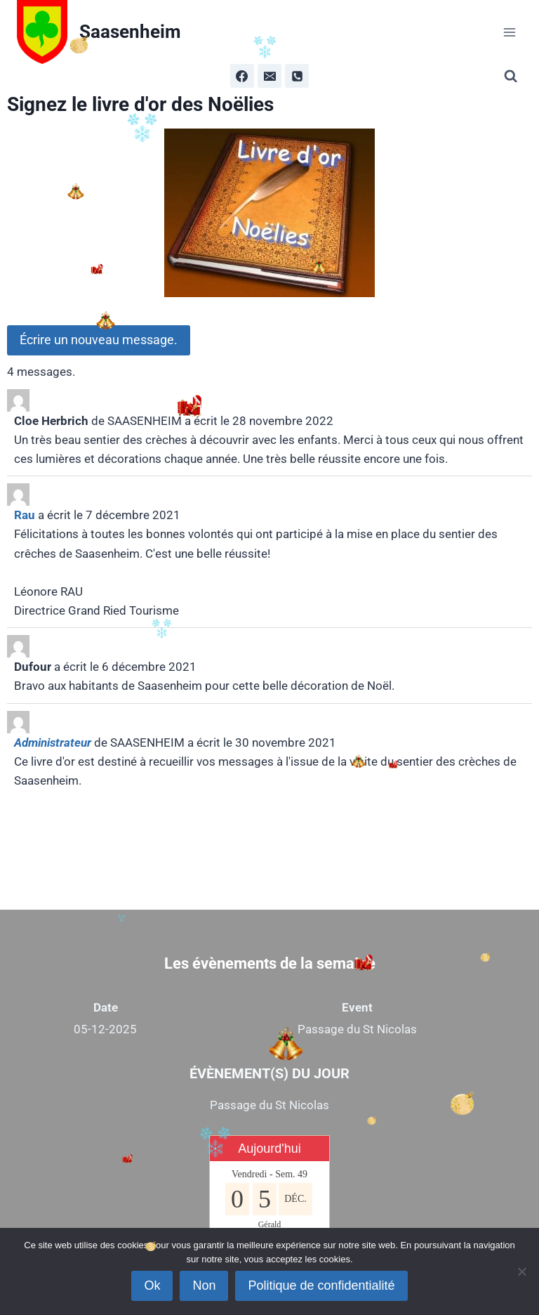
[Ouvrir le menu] (509, 32)
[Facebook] (242, 76)
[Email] (269, 76)
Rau (24, 515)
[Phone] (297, 76)
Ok (152, 1285)
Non (203, 1285)
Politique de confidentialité (321, 1285)
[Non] (521, 1271)
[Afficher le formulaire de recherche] (513, 76)
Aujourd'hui (269, 1148)
